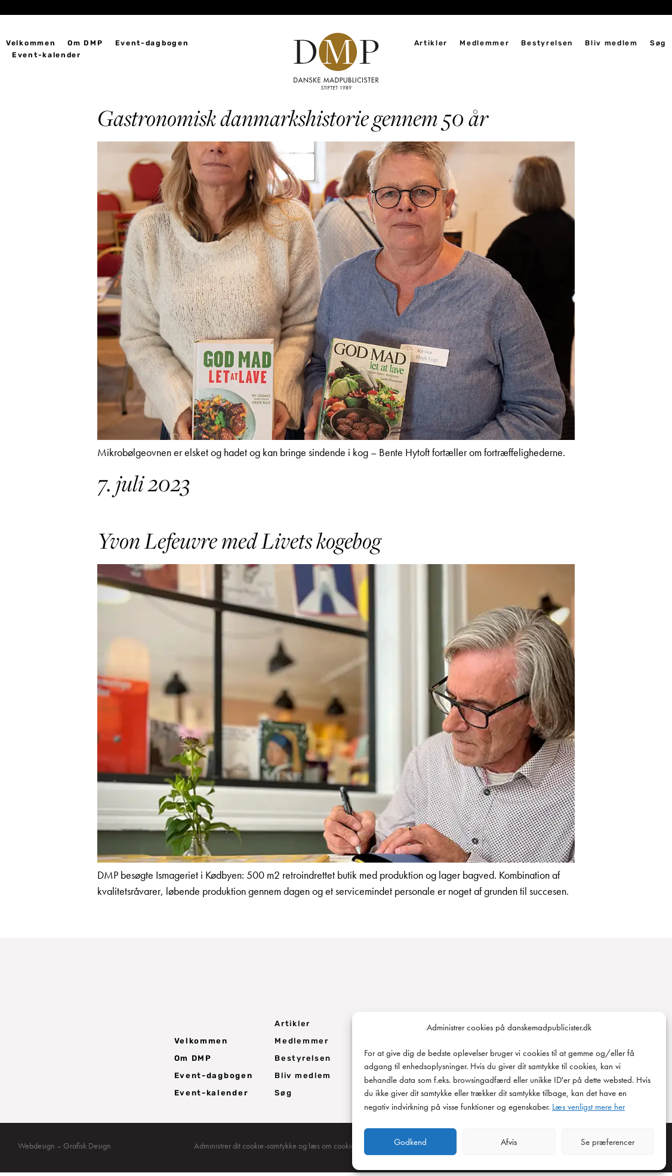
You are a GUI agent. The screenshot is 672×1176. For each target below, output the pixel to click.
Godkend (410, 1142)
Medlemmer (484, 43)
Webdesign (36, 1149)
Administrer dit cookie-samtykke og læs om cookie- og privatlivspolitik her (312, 1149)
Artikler (431, 43)
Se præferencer (607, 1142)
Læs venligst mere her (588, 1107)
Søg (658, 43)
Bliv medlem (611, 43)
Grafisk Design (87, 1149)
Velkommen (31, 43)
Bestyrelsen (547, 43)
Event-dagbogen (152, 43)
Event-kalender (46, 55)
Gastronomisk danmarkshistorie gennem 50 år (292, 121)
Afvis (509, 1142)
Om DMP (85, 43)
